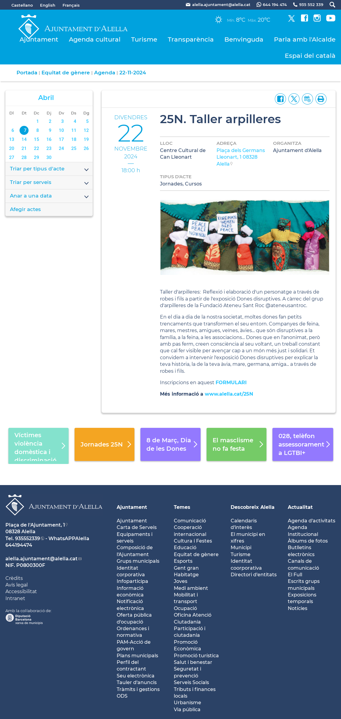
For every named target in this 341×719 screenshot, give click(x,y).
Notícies (297, 608)
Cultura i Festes (193, 541)
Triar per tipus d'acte (50, 169)
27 (11, 157)
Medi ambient (191, 588)
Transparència (191, 39)
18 (73, 139)
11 (73, 130)
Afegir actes (25, 209)
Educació (185, 547)
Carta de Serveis (137, 527)
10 (61, 130)
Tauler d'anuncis (137, 682)
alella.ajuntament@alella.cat (41, 559)
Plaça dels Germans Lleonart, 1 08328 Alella (241, 157)
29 (36, 157)
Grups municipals (138, 561)
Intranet (15, 598)
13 (11, 139)
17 (61, 139)
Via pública (187, 709)
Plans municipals (137, 655)
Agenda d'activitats (311, 521)
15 (36, 139)
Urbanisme (187, 702)
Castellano (22, 5)
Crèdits (14, 578)
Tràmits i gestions (138, 689)
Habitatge (186, 574)
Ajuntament (39, 39)
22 (36, 148)
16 (48, 139)
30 (48, 157)
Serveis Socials (191, 682)
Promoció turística (196, 655)
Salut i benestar (193, 662)
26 (86, 148)
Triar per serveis (50, 182)
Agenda (104, 73)
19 (86, 139)
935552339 (27, 538)
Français (71, 5)
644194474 (18, 545)
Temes (182, 507)
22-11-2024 (132, 73)
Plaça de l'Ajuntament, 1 (35, 525)
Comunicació (190, 521)
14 (24, 139)
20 (11, 148)
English (47, 5)
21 (24, 148)
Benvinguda (243, 39)
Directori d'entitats (254, 574)
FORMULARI (232, 382)
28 (24, 157)
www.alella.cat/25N (229, 394)
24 (61, 148)
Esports (183, 561)
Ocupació (185, 608)
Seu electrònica (136, 676)
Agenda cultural (95, 39)
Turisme (144, 39)
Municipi (241, 547)
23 (48, 148)
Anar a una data (50, 196)
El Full (295, 574)
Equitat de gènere (65, 73)
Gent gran (186, 568)
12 (86, 130)
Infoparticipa (132, 581)
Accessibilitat (21, 591)
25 (73, 148)
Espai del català (310, 55)
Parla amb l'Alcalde (305, 39)
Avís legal (16, 585)
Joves (180, 581)
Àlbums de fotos (308, 541)
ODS (122, 696)
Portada (27, 73)
